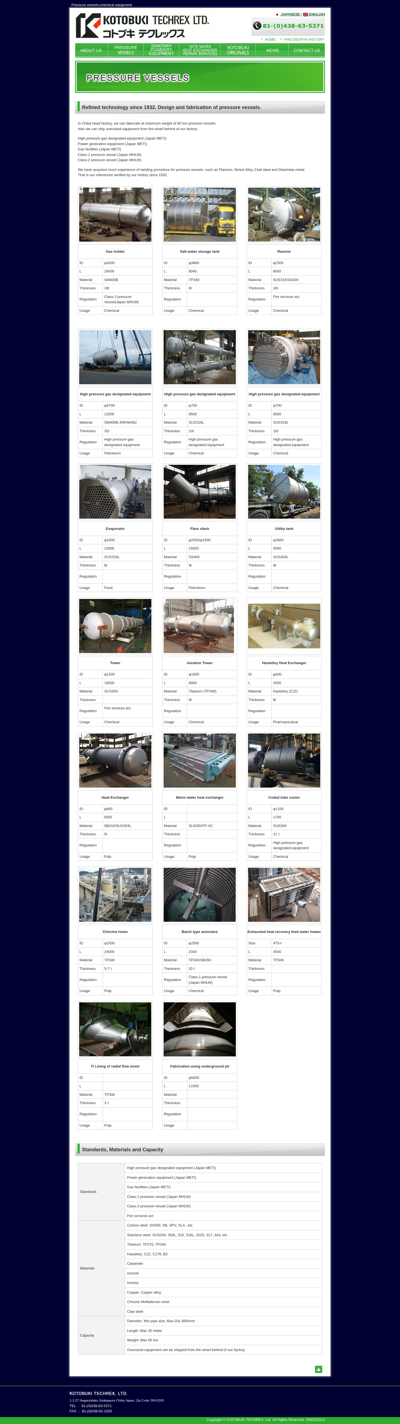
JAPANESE (288, 14)
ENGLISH (314, 14)
